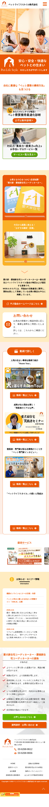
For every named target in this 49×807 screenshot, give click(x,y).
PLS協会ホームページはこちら (22, 316)
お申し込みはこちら (23, 730)
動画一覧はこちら (23, 408)
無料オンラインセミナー (33, 784)
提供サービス (13, 780)
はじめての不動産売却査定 (33, 788)
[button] (46, 41)
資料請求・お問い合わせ (22, 738)
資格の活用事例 (33, 777)
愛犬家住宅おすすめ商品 (33, 780)
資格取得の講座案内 (13, 788)
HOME (13, 777)
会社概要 (13, 784)
